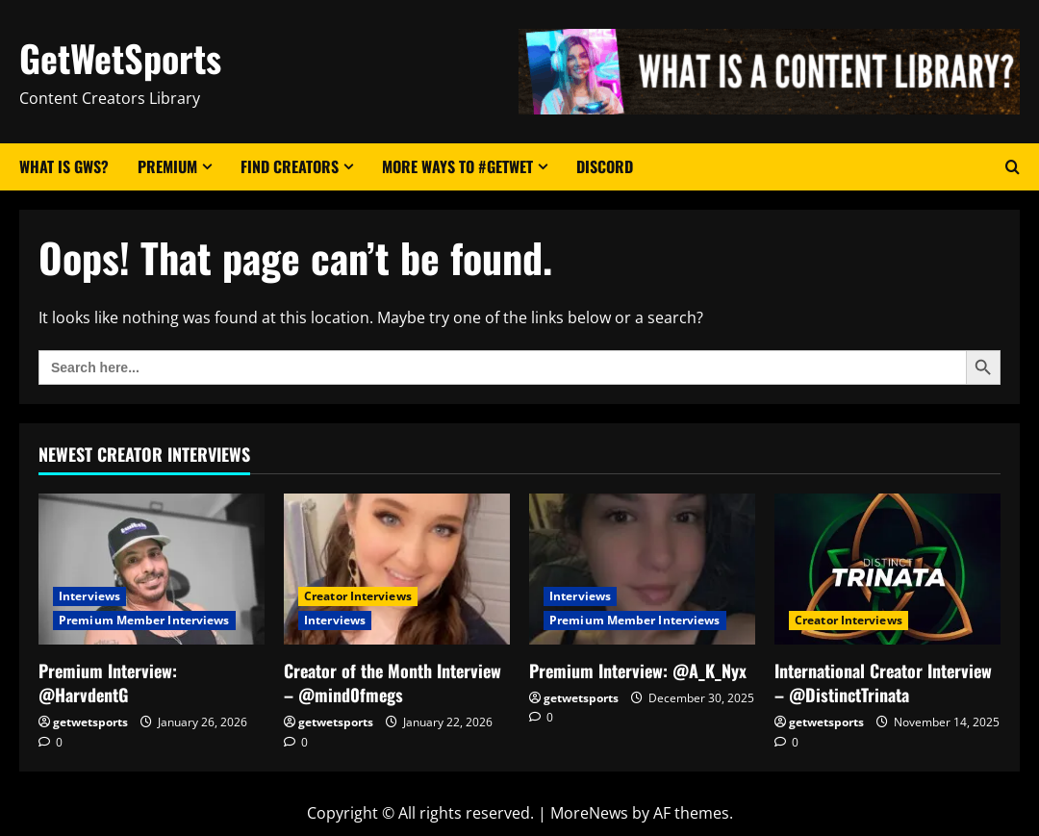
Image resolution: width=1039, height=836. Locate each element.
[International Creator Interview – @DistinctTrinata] (887, 569)
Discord (604, 166)
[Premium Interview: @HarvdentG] (151, 569)
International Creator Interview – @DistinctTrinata (883, 682)
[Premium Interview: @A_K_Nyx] (642, 569)
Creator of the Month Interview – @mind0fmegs (392, 682)
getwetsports (90, 722)
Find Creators (290, 166)
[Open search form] (1012, 167)
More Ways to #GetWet (457, 166)
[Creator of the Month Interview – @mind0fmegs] (397, 569)
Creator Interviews (358, 596)
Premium (167, 166)
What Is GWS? (64, 166)
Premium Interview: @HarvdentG (107, 682)
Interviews (89, 596)
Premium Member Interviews (144, 620)
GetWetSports (120, 58)
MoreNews (589, 812)
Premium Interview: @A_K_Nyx (638, 670)
